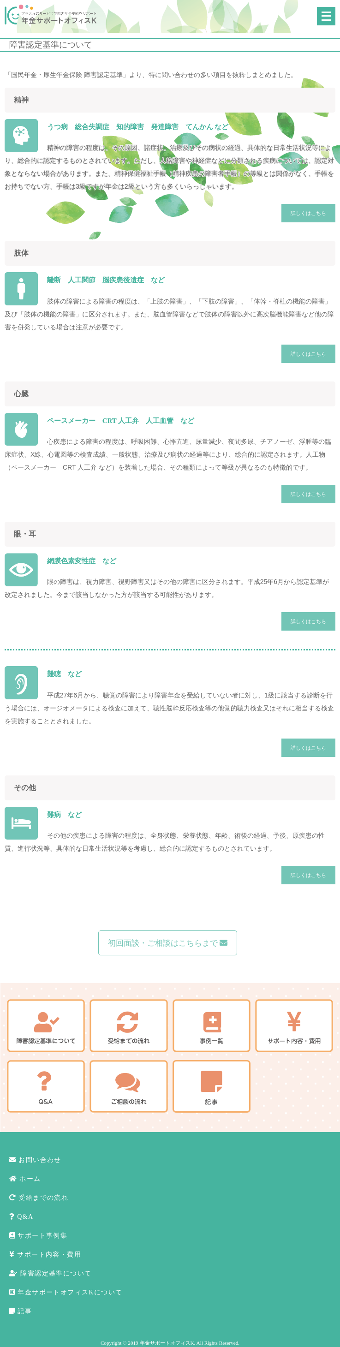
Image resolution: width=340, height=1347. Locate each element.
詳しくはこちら (308, 213)
